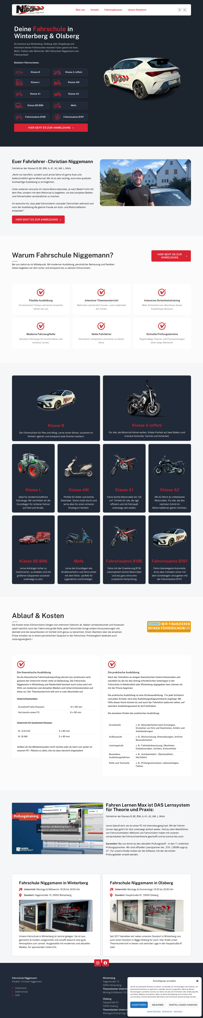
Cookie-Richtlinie (154, 1011)
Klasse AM (73, 82)
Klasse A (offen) (73, 72)
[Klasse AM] (57, 82)
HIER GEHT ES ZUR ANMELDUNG (51, 127)
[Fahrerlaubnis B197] (57, 117)
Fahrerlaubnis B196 (35, 117)
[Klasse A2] (57, 94)
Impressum (178, 1011)
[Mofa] (57, 105)
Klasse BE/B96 (35, 105)
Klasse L (35, 82)
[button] (197, 981)
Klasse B (35, 72)
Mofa (73, 105)
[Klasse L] (19, 82)
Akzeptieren (139, 1005)
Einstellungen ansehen (183, 1005)
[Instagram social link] (185, 10)
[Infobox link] (147, 715)
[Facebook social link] (179, 10)
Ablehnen (157, 1005)
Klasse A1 (35, 93)
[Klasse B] (19, 72)
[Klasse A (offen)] (57, 72)
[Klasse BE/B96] (19, 105)
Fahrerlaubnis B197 (73, 117)
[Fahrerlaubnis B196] (19, 117)
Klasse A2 (73, 93)
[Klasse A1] (19, 94)
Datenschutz (167, 1011)
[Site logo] (30, 9)
